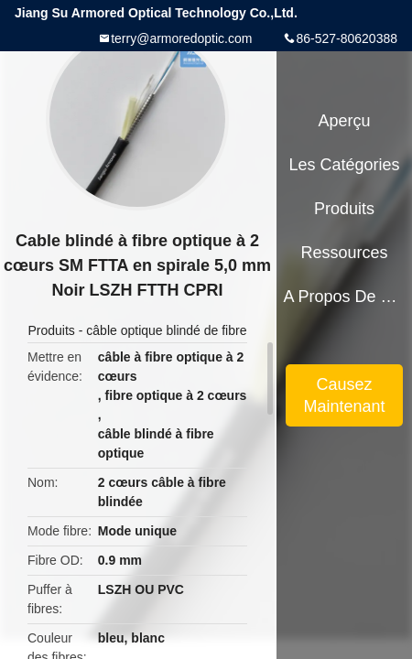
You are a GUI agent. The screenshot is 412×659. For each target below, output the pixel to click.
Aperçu (345, 121)
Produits (51, 330)
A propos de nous (344, 296)
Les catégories (344, 165)
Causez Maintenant (344, 395)
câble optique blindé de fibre (166, 330)
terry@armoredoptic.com (181, 38)
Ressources (344, 252)
